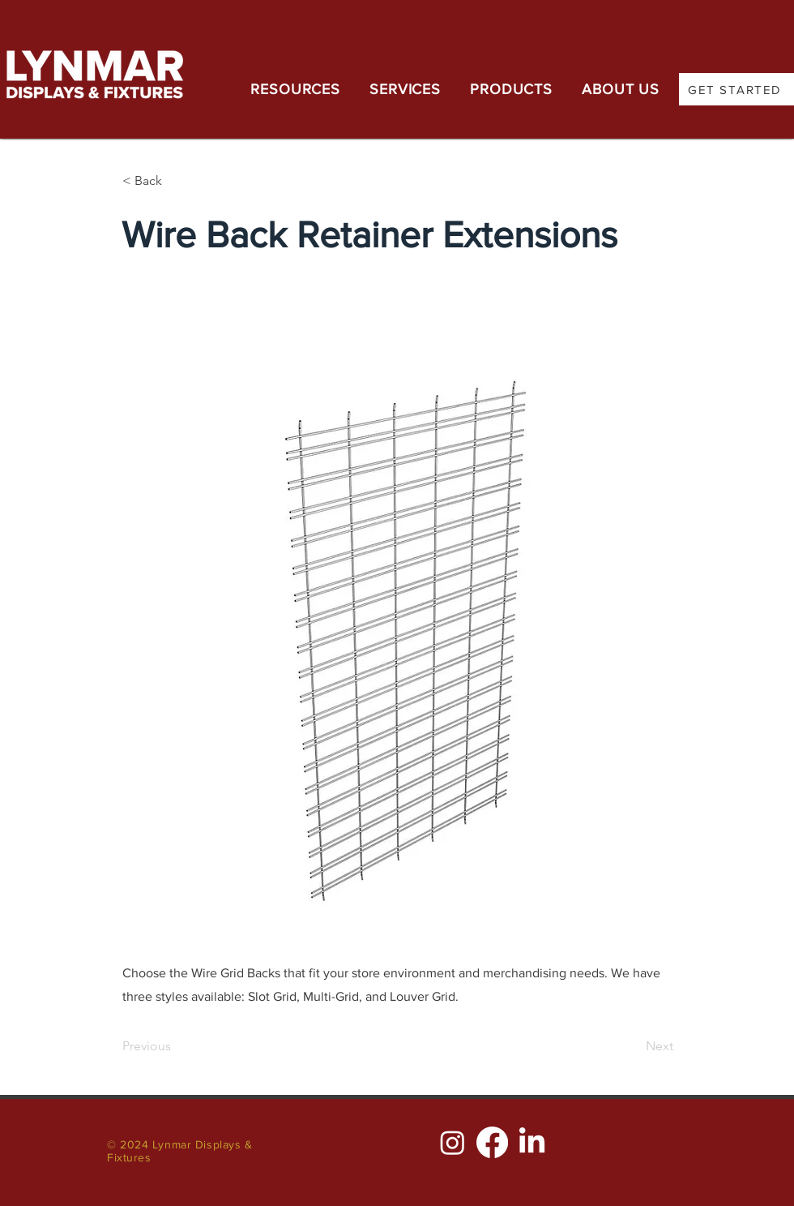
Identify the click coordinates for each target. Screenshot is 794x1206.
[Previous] (175, 1046)
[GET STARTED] (736, 89)
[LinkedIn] (532, 1142)
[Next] (632, 1046)
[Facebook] (492, 1142)
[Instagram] (452, 1142)
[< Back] (175, 181)
